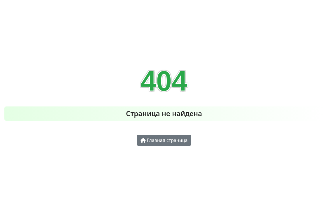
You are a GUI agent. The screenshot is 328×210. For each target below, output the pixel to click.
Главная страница (164, 140)
